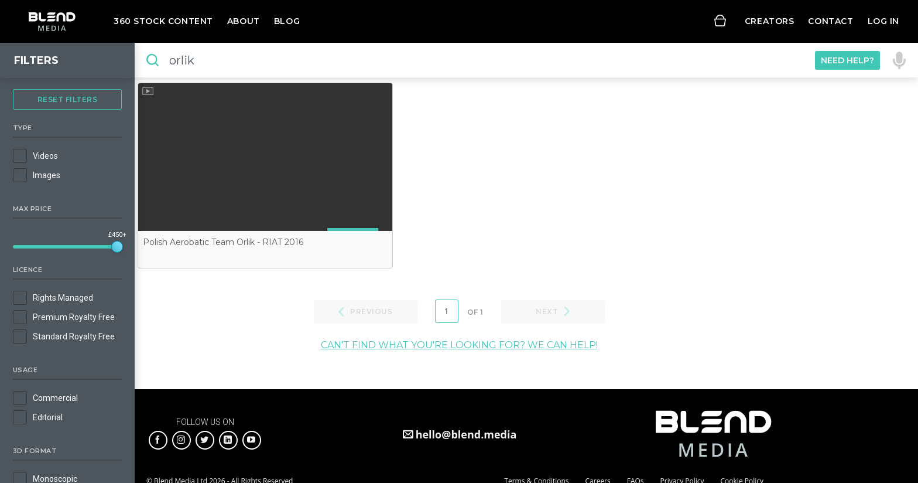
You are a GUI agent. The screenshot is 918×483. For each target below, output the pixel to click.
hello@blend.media (466, 434)
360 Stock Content (163, 21)
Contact (830, 21)
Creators (769, 21)
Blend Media (52, 21)
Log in (883, 21)
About (243, 21)
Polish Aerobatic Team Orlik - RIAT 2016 (223, 242)
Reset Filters (67, 99)
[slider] (117, 247)
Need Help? (847, 60)
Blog (287, 21)
